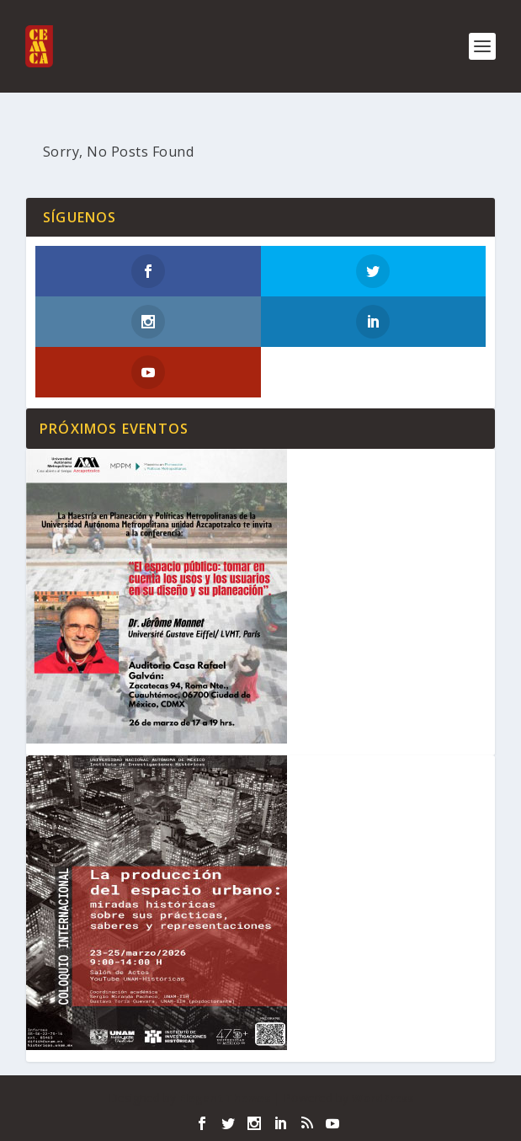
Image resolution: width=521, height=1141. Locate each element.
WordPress (382, 1098)
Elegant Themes (224, 1098)
